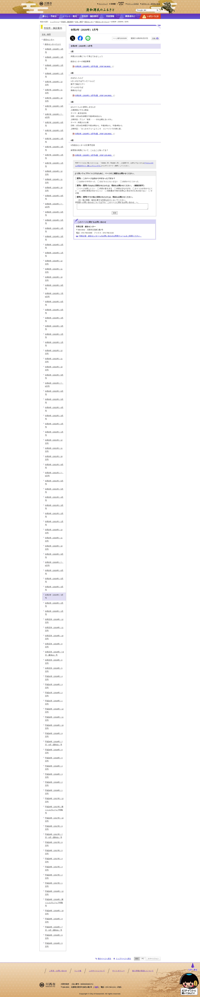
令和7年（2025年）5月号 (54, 132)
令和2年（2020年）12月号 (53, 531)
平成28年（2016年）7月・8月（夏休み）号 (53, 928)
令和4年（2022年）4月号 (54, 409)
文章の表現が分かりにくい (92, 191)
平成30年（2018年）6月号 (53, 751)
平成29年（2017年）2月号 (53, 876)
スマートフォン (153, 959)
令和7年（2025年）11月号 (53, 91)
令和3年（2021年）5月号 (54, 490)
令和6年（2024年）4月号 (54, 229)
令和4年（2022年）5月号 (54, 400)
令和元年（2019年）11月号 (54, 629)
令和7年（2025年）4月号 (54, 140)
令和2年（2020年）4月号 (54, 588)
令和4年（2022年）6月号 (54, 392)
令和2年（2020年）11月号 (53, 539)
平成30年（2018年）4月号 (53, 767)
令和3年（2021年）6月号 (54, 482)
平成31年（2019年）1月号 (53, 702)
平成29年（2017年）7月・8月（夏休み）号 (53, 835)
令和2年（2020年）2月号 (54, 604)
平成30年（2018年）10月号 (54, 726)
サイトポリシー (118, 971)
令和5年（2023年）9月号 (54, 286)
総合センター (89, 22)
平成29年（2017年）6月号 (53, 843)
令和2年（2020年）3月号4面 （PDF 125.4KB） (95, 155)
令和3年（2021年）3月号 (54, 506)
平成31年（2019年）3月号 (53, 686)
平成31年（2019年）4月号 (53, 677)
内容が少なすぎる (123, 188)
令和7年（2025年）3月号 (54, 148)
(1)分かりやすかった (87, 181)
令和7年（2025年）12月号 (53, 83)
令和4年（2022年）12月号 (53, 352)
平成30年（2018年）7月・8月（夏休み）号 (53, 743)
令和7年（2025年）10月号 (53, 99)
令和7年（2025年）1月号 (54, 164)
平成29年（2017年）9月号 (53, 827)
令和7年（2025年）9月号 (54, 107)
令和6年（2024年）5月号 (54, 221)
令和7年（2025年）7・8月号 (54, 115)
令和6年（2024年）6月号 (54, 213)
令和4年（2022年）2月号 (54, 425)
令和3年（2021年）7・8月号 (54, 474)
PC (143, 959)
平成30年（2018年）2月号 (53, 783)
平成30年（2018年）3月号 (53, 775)
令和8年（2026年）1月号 (54, 75)
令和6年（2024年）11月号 (53, 181)
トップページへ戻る (123, 959)
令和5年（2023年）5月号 (54, 311)
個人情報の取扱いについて (143, 971)
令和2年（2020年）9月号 (54, 555)
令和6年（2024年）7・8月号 (54, 205)
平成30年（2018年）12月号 (54, 710)
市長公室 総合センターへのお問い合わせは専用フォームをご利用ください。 (110, 236)
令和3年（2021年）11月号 (53, 449)
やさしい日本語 (133, 4)
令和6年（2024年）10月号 (53, 189)
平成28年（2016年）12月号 (54, 892)
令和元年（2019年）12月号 (54, 620)
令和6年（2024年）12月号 (53, 172)
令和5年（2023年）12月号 (53, 262)
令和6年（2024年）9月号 (54, 197)
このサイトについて (97, 971)
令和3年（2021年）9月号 (54, 466)
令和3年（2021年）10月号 (53, 457)
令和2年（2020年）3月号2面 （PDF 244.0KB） (95, 95)
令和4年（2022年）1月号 (54, 433)
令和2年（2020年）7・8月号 (54, 563)
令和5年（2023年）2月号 (54, 335)
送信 (114, 213)
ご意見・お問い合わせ (58, 971)
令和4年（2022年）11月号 (53, 360)
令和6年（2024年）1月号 (54, 254)
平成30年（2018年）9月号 (53, 734)
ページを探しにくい (87, 188)
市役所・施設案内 (67, 22)
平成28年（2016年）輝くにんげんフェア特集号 (54, 903)
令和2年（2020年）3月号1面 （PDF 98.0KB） (94, 66)
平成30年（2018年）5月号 (53, 759)
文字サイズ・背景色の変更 (151, 4)
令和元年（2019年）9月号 (53, 645)
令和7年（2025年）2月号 (54, 156)
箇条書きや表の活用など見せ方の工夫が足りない (126, 191)
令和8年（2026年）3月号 (54, 58)
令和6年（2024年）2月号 (54, 246)
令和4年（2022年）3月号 (54, 417)
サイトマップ (103, 4)
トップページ (54, 22)
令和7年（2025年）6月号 (54, 124)
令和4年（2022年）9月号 (54, 376)
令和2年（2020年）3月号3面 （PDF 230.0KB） (95, 134)
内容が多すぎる (105, 188)
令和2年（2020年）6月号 (54, 572)
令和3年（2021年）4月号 (54, 498)
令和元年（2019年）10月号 (54, 637)
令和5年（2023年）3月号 (54, 327)
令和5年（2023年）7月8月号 (54, 295)
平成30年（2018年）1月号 (53, 791)
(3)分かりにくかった (130, 181)
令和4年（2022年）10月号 (53, 368)
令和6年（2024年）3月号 (54, 238)
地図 (96, 987)
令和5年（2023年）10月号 (53, 278)
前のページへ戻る (104, 959)
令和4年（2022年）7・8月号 (54, 384)
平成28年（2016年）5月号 (53, 944)
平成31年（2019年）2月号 (53, 694)
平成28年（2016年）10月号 (54, 912)
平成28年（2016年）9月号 (53, 920)
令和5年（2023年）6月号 (54, 303)
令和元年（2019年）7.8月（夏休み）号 (54, 653)
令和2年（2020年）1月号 (54, 612)
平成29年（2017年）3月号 (53, 868)
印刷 (153, 38)
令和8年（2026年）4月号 (54, 50)
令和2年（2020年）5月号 (54, 580)
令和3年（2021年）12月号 (53, 441)
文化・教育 (79, 22)
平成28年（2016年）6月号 (53, 936)
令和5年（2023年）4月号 (54, 319)
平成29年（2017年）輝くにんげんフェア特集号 (54, 810)
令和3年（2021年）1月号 (54, 523)
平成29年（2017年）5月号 (53, 852)
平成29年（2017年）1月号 (53, 884)
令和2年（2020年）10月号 (53, 547)
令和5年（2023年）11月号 (53, 270)
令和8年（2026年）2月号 (54, 66)
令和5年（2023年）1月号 (54, 343)
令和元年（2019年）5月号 (53, 669)
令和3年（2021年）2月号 (54, 515)
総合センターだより (102, 22)
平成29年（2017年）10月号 (54, 819)
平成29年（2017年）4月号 (53, 860)
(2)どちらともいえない (109, 181)
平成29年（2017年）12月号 (54, 800)
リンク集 (77, 971)
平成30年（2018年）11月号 (54, 718)
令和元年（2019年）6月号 (53, 661)
